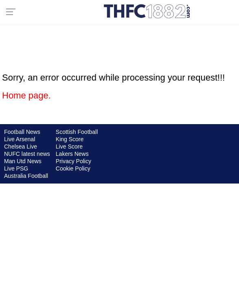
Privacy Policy (73, 161)
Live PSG (16, 168)
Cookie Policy (73, 168)
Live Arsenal (19, 139)
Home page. (26, 95)
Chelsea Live (20, 146)
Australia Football (26, 176)
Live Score (69, 146)
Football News (22, 132)
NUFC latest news (27, 154)
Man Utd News (23, 161)
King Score (69, 139)
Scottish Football (77, 132)
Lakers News (72, 154)
